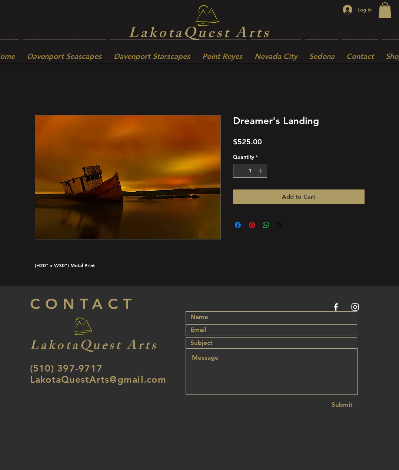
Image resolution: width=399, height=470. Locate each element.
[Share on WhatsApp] (266, 225)
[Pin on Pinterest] (251, 225)
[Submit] (342, 404)
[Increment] (261, 170)
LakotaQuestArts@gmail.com (98, 379)
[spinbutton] (250, 170)
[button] (385, 10)
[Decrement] (238, 170)
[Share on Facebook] (237, 225)
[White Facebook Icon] (336, 307)
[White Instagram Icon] (355, 307)
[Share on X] (280, 225)
